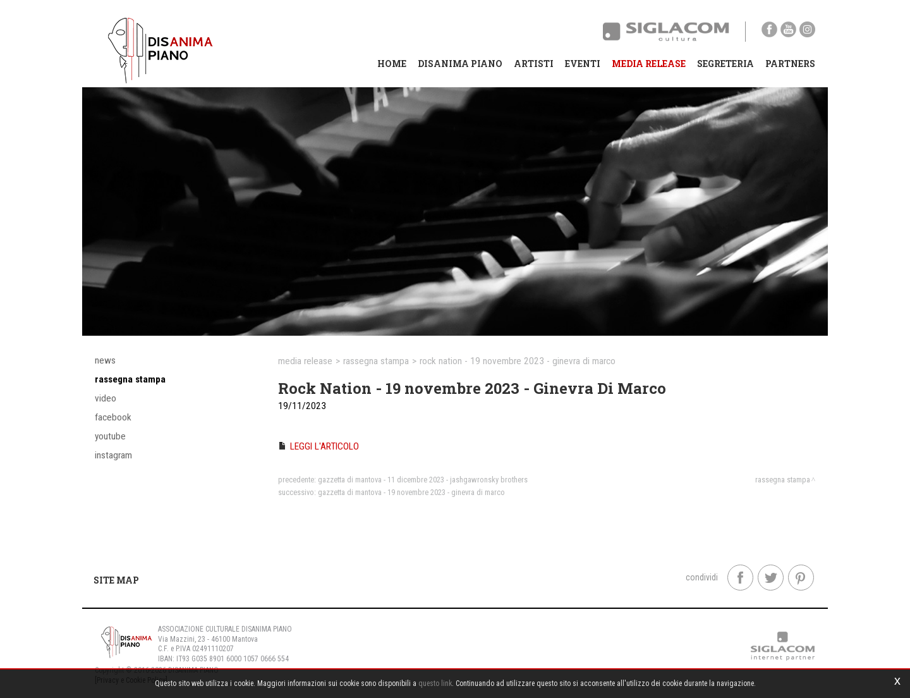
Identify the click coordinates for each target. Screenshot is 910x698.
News (105, 360)
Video (105, 398)
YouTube (110, 436)
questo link (435, 683)
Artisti (534, 64)
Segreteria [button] (725, 64)
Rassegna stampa (130, 379)
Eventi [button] (582, 64)
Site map (116, 580)
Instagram (113, 455)
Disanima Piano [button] (460, 64)
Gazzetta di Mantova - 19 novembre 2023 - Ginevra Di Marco (411, 492)
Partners (790, 64)
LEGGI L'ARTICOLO (324, 446)
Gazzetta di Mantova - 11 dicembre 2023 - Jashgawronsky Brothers (423, 479)
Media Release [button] (649, 64)
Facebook (113, 417)
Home (391, 64)
